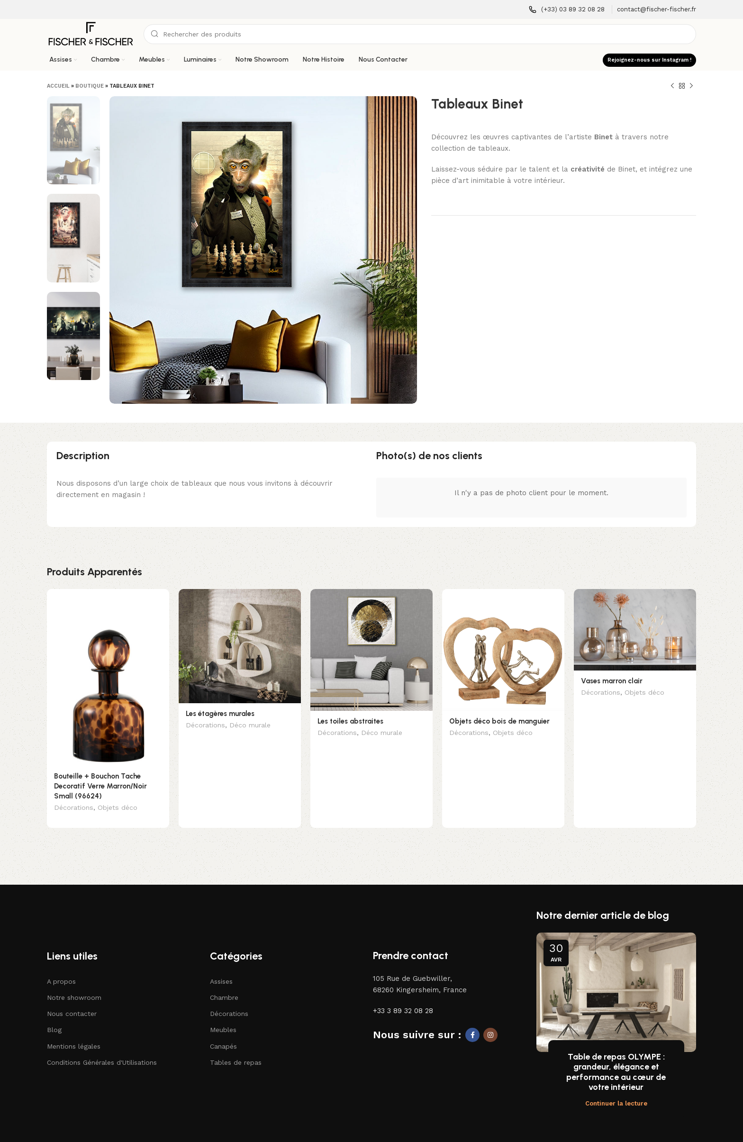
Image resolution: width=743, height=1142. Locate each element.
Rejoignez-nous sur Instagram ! (649, 60)
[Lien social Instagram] (490, 1020)
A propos (61, 966)
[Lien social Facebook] (472, 1020)
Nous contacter (72, 999)
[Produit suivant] (691, 86)
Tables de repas (236, 1047)
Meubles (223, 1015)
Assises (221, 966)
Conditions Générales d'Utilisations (102, 1047)
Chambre (224, 983)
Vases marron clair (612, 681)
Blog (54, 1015)
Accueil (58, 86)
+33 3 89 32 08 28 (403, 996)
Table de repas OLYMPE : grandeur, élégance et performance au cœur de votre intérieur (616, 1057)
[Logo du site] (90, 33)
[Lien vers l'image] (90, 899)
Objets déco (117, 808)
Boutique (89, 86)
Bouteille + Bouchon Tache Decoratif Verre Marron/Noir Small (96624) (100, 786)
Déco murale (250, 726)
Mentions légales (73, 1031)
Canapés (223, 1031)
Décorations (73, 808)
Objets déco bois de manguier (499, 721)
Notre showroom (74, 983)
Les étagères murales (220, 713)
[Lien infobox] (567, 10)
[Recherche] (420, 34)
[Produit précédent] (672, 86)
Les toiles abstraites (350, 721)
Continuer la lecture (616, 1089)
